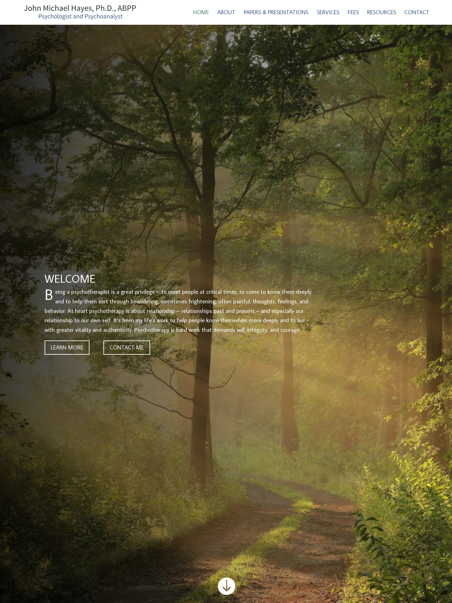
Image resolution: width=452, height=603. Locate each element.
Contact (416, 13)
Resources (381, 13)
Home (201, 13)
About (226, 13)
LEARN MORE (67, 347)
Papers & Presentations (276, 13)
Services (328, 13)
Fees (353, 13)
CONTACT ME (127, 347)
